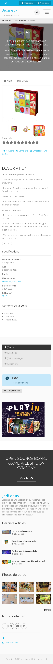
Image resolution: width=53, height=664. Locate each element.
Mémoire (16, 281)
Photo (8, 81)
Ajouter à (8, 151)
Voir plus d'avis (12, 391)
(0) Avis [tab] (9, 347)
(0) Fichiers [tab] (11, 364)
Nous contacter (11, 642)
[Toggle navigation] (47, 12)
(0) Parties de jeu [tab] (14, 358)
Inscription (27, 3)
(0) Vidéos (22, 81)
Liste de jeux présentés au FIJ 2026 (28, 561)
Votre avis (22, 151)
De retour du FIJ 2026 (22, 531)
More (47, 610)
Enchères (6, 281)
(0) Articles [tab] (11, 353)
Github (26, 478)
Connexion (43, 3)
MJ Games (7, 296)
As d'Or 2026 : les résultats (24, 551)
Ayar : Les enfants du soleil (24, 541)
